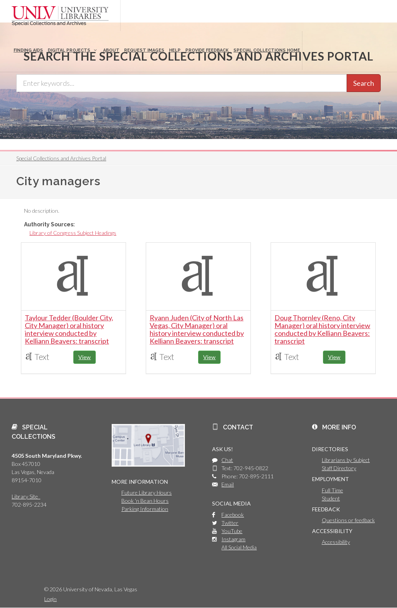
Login (50, 599)
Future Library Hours (146, 492)
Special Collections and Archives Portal (61, 158)
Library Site (26, 496)
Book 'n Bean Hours (145, 500)
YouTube (231, 531)
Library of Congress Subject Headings (72, 232)
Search (363, 83)
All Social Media (239, 547)
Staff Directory (339, 468)
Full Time (332, 490)
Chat (227, 460)
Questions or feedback (348, 520)
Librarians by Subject (346, 460)
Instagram (233, 539)
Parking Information (144, 509)
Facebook (232, 514)
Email (227, 484)
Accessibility (336, 542)
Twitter (229, 522)
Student (331, 498)
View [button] (84, 357)
